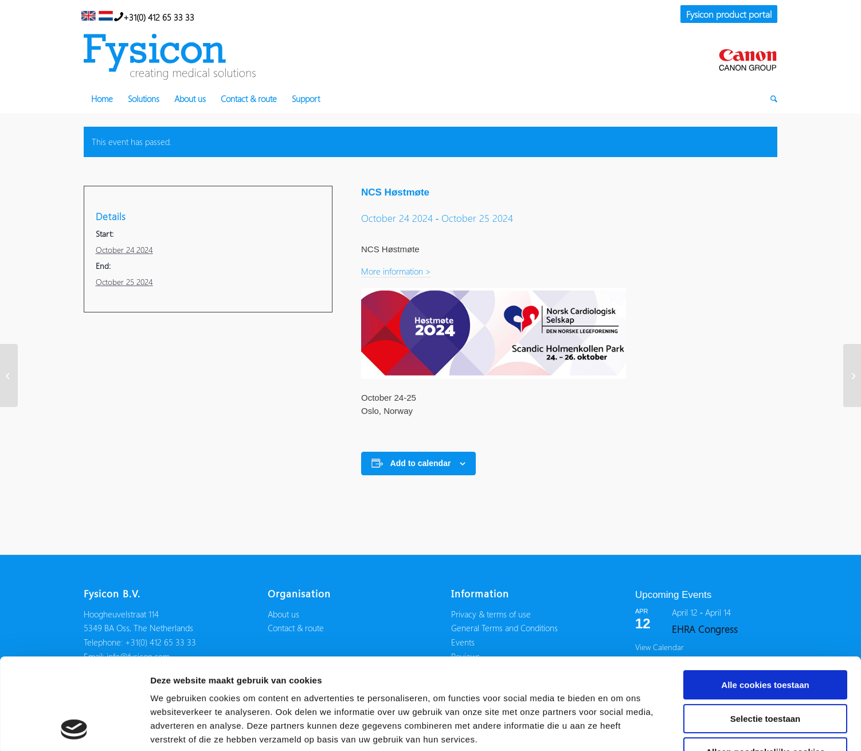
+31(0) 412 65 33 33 (154, 16)
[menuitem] (726, 14)
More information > (396, 271)
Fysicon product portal (729, 14)
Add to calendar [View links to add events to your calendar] (420, 463)
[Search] (770, 98)
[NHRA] (852, 375)
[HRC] (9, 375)
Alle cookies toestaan (765, 599)
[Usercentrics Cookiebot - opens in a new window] (74, 728)
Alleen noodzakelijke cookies (765, 666)
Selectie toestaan (765, 633)
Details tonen (619, 728)
